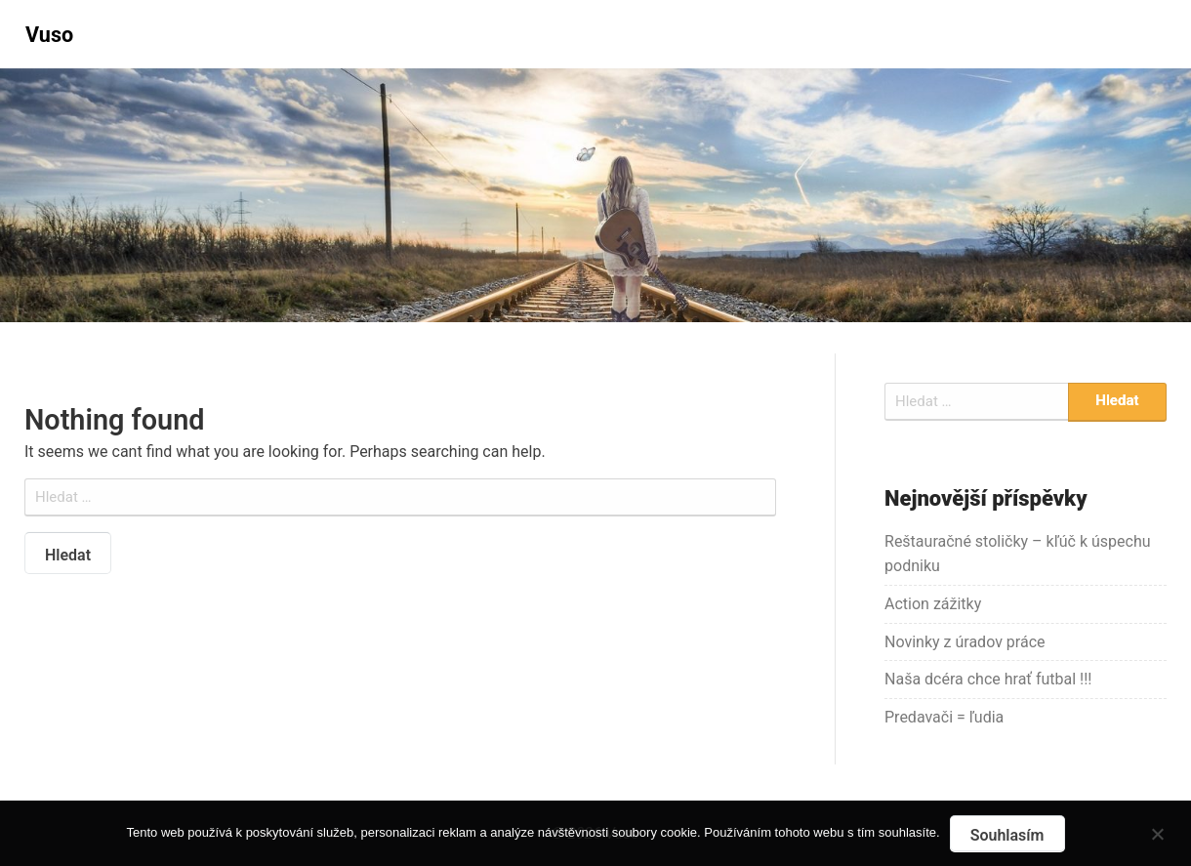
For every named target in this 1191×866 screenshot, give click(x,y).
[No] (1156, 831)
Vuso (49, 34)
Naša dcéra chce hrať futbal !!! (987, 679)
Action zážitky (932, 604)
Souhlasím (1007, 835)
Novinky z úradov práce (965, 642)
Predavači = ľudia (944, 717)
